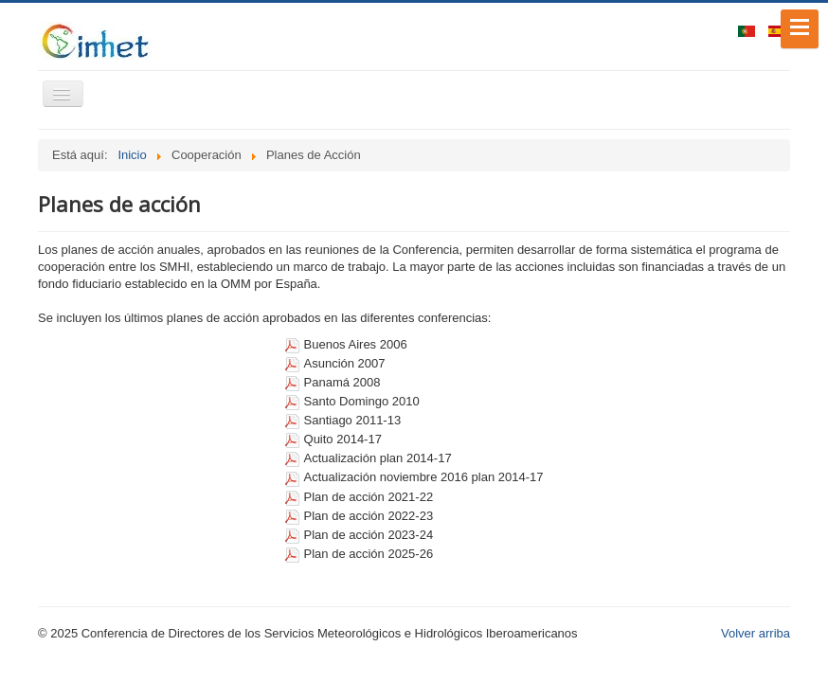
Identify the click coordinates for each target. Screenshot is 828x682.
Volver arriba (755, 633)
